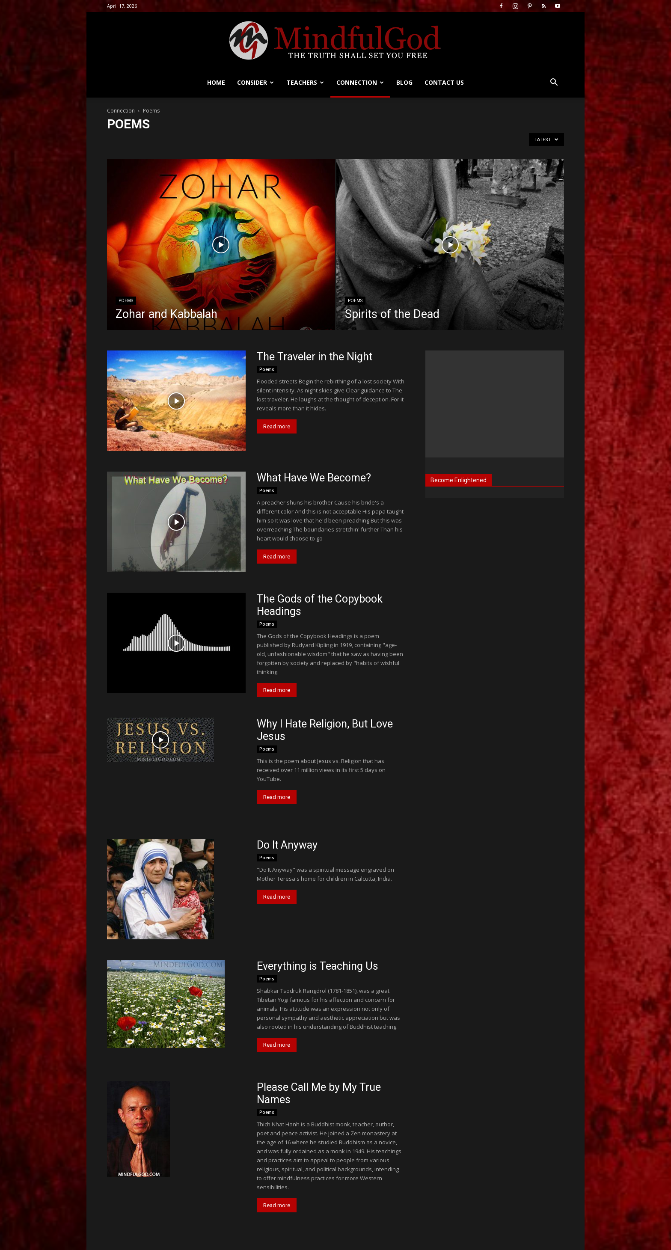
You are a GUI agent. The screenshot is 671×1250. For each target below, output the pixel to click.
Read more (276, 426)
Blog (404, 82)
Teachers (305, 82)
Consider (255, 82)
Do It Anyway (287, 845)
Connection (360, 82)
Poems (126, 300)
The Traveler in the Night (314, 356)
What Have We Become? (314, 478)
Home (216, 82)
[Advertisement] (494, 403)
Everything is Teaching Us (317, 966)
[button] (553, 83)
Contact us (444, 82)
